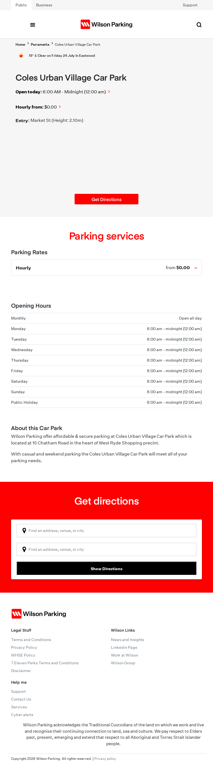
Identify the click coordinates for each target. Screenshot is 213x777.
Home (20, 44)
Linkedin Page (124, 647)
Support (190, 5)
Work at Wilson (124, 655)
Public (21, 5)
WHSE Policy (23, 655)
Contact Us (21, 699)
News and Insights (127, 639)
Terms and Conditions (31, 639)
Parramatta (40, 44)
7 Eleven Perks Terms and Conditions (44, 663)
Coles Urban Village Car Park (77, 44)
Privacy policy (105, 759)
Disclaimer (21, 670)
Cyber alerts (22, 714)
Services (19, 707)
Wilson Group (123, 663)
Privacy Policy (24, 647)
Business (44, 5)
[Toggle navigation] (32, 24)
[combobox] (106, 530)
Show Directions (107, 568)
